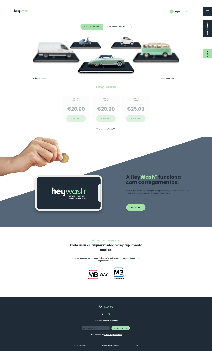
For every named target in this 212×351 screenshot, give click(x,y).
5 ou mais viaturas (117, 27)
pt (187, 12)
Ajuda (207, 54)
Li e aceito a (107, 335)
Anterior (36, 78)
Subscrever (120, 328)
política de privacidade (112, 335)
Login (177, 12)
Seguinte (170, 78)
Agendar (76, 120)
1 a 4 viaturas (92, 27)
